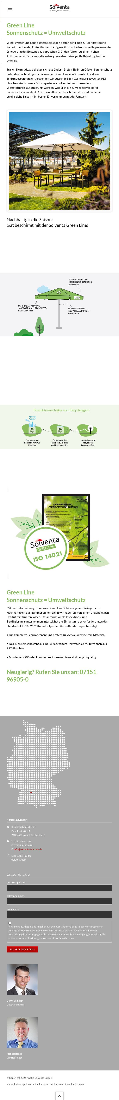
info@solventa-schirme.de (28, 849)
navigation (10, 8)
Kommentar (13, 909)
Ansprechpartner (16, 882)
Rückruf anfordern (22, 949)
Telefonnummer (15, 895)
